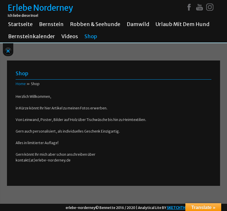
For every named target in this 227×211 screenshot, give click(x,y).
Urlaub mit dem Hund (182, 24)
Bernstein (51, 24)
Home (21, 84)
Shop (90, 36)
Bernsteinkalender (31, 36)
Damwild (138, 24)
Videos (69, 36)
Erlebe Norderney (40, 8)
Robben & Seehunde (95, 24)
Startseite (20, 24)
